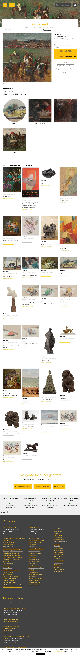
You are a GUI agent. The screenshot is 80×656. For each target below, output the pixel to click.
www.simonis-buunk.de (10, 646)
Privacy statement (9, 634)
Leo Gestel (32, 552)
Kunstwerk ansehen (8, 199)
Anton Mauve (7, 573)
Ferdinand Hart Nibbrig (36, 554)
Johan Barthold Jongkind (11, 558)
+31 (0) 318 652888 (65, 52)
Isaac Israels (32, 560)
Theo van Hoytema (35, 558)
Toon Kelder (32, 562)
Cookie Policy (7, 636)
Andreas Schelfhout (9, 584)
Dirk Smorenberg (34, 577)
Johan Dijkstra (58, 553)
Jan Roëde (57, 572)
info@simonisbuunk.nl (23, 487)
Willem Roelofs (8, 579)
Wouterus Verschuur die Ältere (13, 590)
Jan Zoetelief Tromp (9, 588)
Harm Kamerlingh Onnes (36, 573)
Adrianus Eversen (8, 552)
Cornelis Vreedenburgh (36, 584)
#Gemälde (70, 66)
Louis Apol (6, 545)
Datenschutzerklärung (59, 651)
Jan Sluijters (32, 575)
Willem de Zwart (34, 590)
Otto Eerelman (8, 550)
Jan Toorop (32, 581)
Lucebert (57, 564)
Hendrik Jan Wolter (35, 588)
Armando (57, 538)
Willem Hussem (59, 559)
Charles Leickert (8, 569)
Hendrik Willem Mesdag (11, 575)
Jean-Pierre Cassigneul (61, 547)
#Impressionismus (62, 70)
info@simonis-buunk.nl (10, 620)
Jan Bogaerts (58, 543)
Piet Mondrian (33, 571)
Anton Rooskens (59, 574)
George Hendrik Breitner (36, 545)
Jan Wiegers (58, 576)
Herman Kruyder (34, 564)
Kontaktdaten (59, 487)
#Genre (71, 70)
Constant (57, 549)
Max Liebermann (34, 567)
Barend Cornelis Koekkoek (11, 560)
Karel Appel (58, 536)
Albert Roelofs (8, 577)
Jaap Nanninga (58, 568)
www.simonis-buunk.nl (10, 617)
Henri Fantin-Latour (35, 548)
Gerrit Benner (58, 540)
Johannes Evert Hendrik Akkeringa (14, 543)
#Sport (65, 73)
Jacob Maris (6, 571)
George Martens (59, 566)
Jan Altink (57, 534)
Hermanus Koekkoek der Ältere (13, 562)
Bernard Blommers (9, 548)
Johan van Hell (58, 555)
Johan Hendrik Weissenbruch (12, 592)
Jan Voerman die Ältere (36, 579)
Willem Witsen (33, 586)
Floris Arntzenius (34, 543)
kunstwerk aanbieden (10, 626)
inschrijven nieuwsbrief (10, 624)
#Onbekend (61, 66)
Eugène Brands (59, 545)
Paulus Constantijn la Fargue (12, 554)
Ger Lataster (58, 562)
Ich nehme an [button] (40, 654)
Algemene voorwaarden (11, 631)
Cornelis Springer (8, 586)
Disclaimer (6, 638)
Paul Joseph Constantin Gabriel (13, 556)
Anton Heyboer (59, 557)
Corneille (57, 551)
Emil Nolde (57, 570)
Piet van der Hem (34, 556)
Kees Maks (32, 569)
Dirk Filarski (32, 550)
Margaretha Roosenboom (11, 581)
